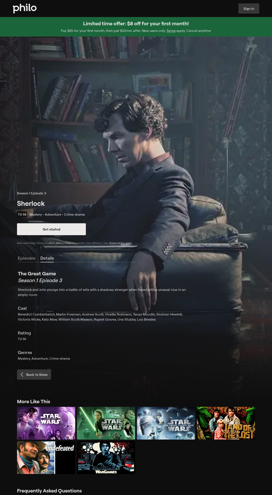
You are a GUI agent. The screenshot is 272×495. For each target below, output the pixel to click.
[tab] (47, 258)
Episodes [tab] (26, 258)
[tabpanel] (136, 315)
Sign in (249, 8)
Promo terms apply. (120, 243)
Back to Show (34, 374)
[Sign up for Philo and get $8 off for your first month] (136, 27)
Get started (51, 229)
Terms (171, 30)
